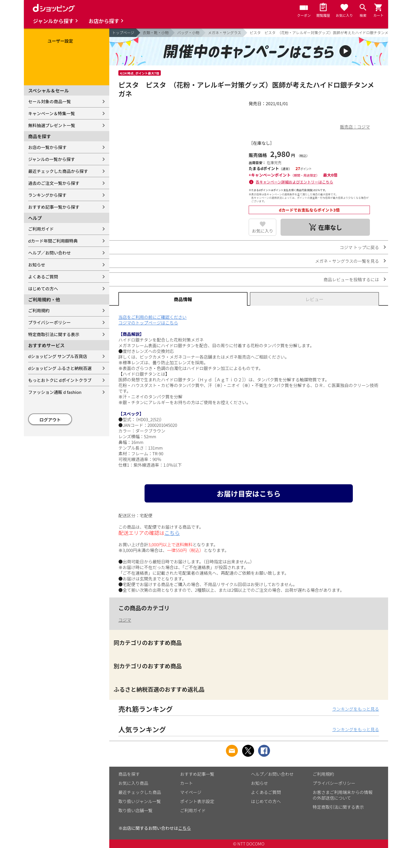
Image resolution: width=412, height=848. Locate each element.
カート (186, 783)
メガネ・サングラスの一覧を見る (347, 261)
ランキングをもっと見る (355, 709)
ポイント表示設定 (197, 801)
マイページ (190, 792)
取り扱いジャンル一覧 (139, 801)
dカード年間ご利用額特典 (53, 241)
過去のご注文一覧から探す (53, 183)
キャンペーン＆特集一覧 (51, 113)
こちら (172, 532)
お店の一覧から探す (47, 147)
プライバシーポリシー (49, 322)
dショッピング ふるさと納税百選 (60, 368)
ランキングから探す (47, 195)
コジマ (124, 620)
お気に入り (262, 231)
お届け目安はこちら (249, 493)
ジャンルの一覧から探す (51, 159)
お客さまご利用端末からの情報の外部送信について (342, 795)
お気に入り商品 (133, 783)
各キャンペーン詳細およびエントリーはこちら (294, 182)
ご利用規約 (39, 310)
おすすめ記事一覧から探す (53, 207)
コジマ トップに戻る (359, 247)
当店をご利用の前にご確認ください (152, 317)
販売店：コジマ (355, 127)
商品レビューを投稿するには (351, 279)
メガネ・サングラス (224, 32)
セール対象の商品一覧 (49, 101)
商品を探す (129, 774)
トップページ (123, 32)
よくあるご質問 (43, 277)
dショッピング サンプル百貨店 (57, 356)
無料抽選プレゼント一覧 (51, 125)
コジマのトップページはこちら (148, 323)
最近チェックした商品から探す (58, 171)
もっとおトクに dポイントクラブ (60, 380)
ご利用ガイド (41, 229)
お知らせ (36, 265)
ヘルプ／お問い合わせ (49, 253)
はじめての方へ (43, 288)
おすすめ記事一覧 (197, 774)
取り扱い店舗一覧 (135, 810)
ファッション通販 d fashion (54, 392)
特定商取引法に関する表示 (53, 334)
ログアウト (50, 420)
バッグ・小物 (188, 32)
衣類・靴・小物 (156, 32)
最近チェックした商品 (139, 792)
